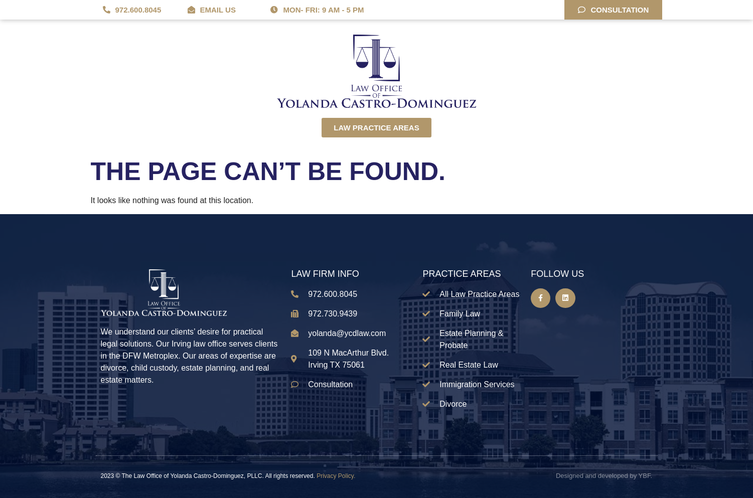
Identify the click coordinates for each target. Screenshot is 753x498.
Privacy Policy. (336, 475)
